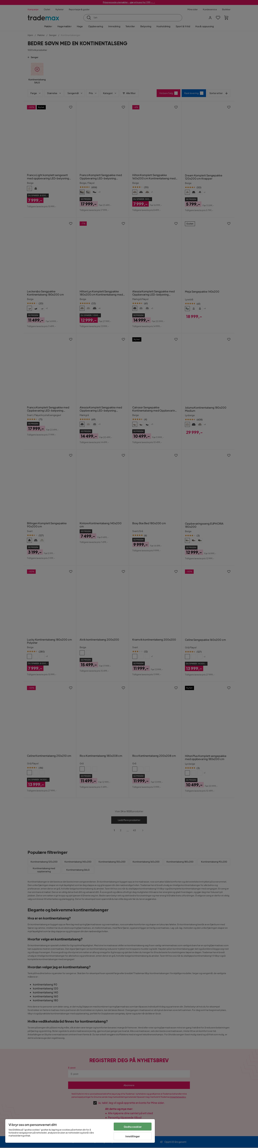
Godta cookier (133, 1126)
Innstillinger (132, 1136)
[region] (80, 1131)
